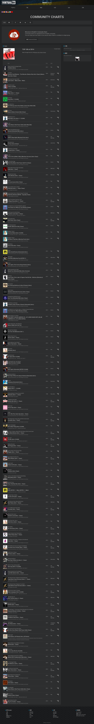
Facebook (79, 712)
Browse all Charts (32, 39)
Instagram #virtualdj (81, 714)
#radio (41, 52)
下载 (27, 7)
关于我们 (55, 712)
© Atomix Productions (47, 722)
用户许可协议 (55, 717)
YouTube (79, 713)
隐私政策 (55, 715)
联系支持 (31, 712)
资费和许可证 (8, 715)
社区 (55, 7)
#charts (36, 52)
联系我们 (55, 713)
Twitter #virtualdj (80, 715)
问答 (30, 714)
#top (39, 52)
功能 (7, 714)
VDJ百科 (31, 715)
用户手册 (31, 713)
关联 (83, 7)
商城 (41, 7)
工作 (54, 714)
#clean (44, 52)
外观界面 (8, 717)
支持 (69, 7)
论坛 (30, 717)
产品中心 (13, 7)
